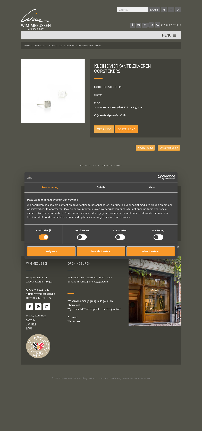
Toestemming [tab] (50, 187)
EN (177, 9)
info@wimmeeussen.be (42, 342)
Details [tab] (101, 187)
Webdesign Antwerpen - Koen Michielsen (130, 427)
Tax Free (31, 372)
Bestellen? (126, 129)
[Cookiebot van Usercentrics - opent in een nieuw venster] (160, 177)
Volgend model (169, 147)
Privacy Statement (36, 364)
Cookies (30, 368)
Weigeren (51, 251)
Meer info (104, 129)
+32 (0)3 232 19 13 (168, 25)
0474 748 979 (43, 346)
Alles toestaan (150, 251)
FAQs (29, 376)
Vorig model (145, 147)
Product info (102, 427)
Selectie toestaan (101, 251)
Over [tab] (152, 187)
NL (164, 9)
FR (171, 9)
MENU (169, 35)
